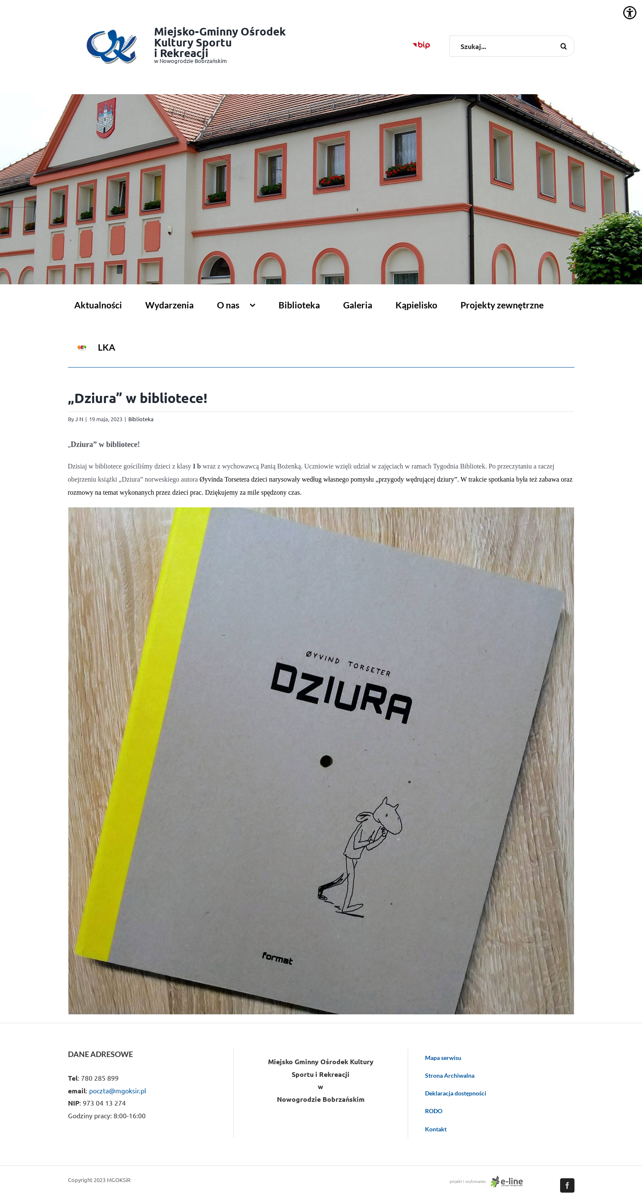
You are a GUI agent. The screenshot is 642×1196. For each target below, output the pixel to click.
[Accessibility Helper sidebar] (630, 12)
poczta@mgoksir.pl (117, 1090)
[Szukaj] (563, 46)
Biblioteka (141, 418)
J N (79, 418)
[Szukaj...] (512, 46)
